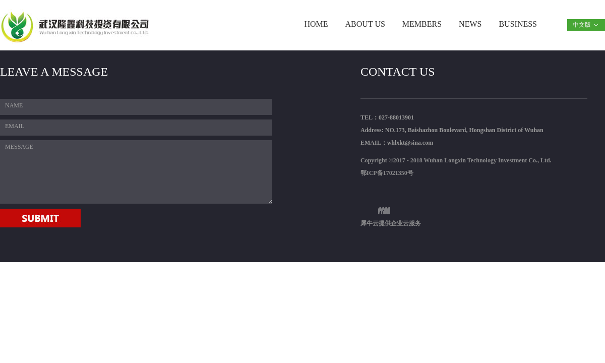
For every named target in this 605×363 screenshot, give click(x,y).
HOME (316, 24)
